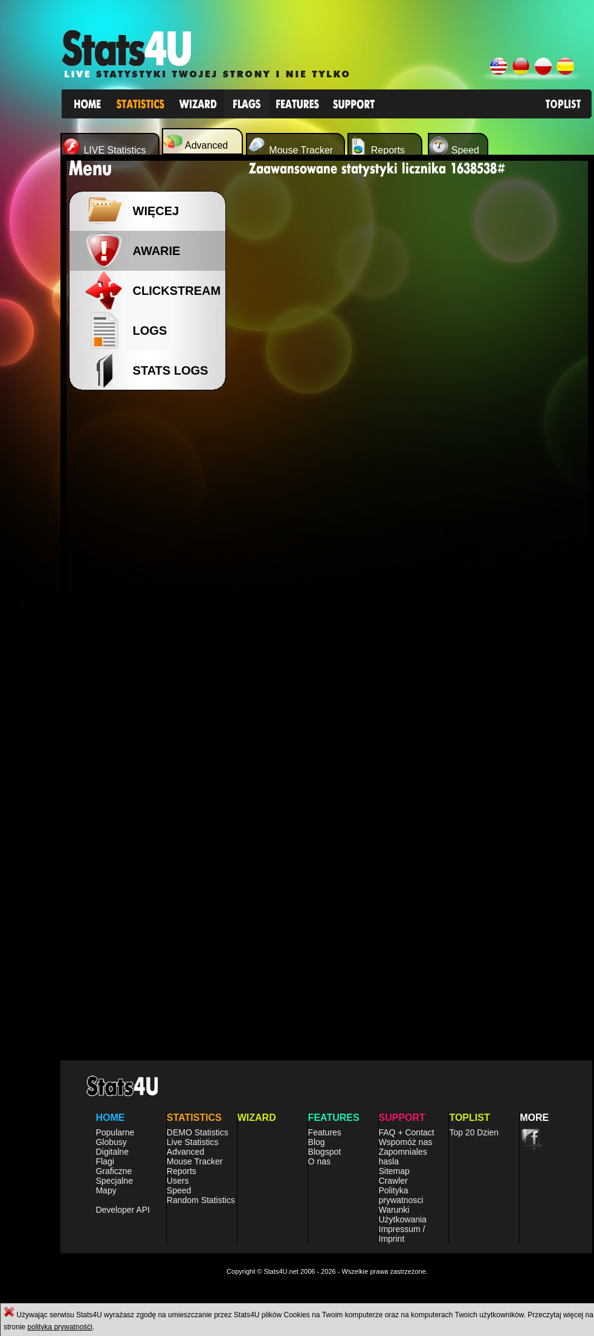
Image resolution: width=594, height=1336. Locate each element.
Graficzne (113, 1171)
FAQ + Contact (406, 1132)
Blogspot (324, 1152)
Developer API (122, 1210)
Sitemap (394, 1171)
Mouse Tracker (195, 1161)
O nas (319, 1161)
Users (178, 1181)
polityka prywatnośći (59, 1327)
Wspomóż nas (406, 1142)
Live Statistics (193, 1142)
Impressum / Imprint (402, 1234)
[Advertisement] (151, 592)
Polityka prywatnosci (401, 1195)
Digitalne (111, 1152)
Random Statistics (201, 1200)
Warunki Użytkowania (403, 1214)
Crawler (393, 1181)
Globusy (110, 1142)
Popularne (114, 1132)
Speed (179, 1190)
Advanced (185, 1152)
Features (324, 1132)
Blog (316, 1142)
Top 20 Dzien (474, 1132)
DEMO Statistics (197, 1132)
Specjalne (114, 1181)
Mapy (105, 1190)
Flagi (104, 1161)
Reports (181, 1171)
